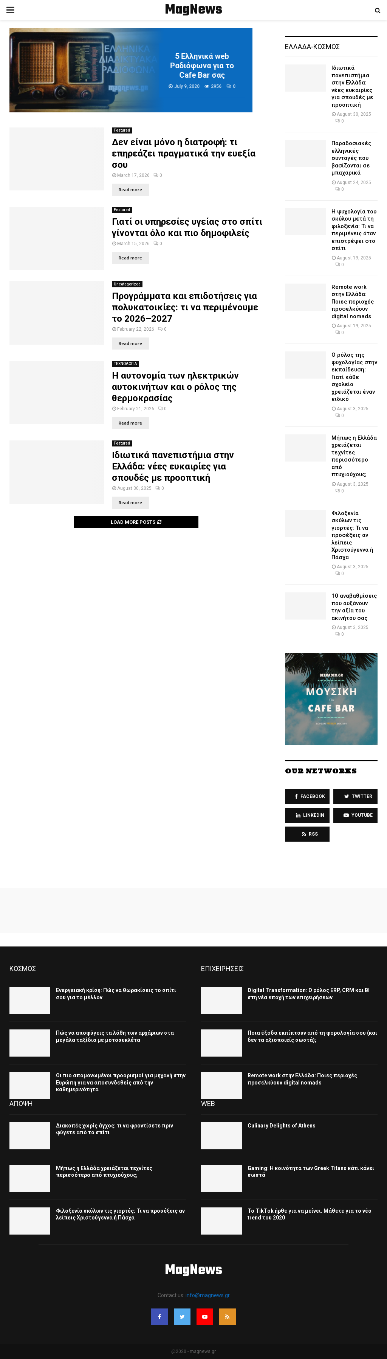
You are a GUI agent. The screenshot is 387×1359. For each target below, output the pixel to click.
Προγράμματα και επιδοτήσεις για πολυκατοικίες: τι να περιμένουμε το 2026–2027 (185, 307)
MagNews (193, 10)
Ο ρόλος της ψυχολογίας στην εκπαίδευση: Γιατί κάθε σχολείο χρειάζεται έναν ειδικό (354, 376)
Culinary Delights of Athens (282, 1126)
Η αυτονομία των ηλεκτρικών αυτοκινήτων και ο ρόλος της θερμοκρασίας (175, 386)
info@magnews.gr (208, 1295)
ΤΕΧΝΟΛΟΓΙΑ (125, 364)
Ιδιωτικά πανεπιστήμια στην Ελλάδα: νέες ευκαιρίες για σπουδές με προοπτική (173, 466)
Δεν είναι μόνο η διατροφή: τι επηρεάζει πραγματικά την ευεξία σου (183, 153)
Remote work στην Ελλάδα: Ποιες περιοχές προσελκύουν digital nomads (352, 302)
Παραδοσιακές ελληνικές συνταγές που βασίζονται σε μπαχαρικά (351, 158)
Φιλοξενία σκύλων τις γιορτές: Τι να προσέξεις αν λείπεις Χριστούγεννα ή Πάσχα (352, 535)
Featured (122, 130)
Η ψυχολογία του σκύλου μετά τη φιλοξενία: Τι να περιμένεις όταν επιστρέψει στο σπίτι (353, 230)
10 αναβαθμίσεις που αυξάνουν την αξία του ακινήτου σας (354, 606)
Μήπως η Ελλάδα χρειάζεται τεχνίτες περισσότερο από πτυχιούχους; (354, 456)
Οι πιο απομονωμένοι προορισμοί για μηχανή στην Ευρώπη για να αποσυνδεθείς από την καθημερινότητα (121, 1082)
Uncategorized (127, 284)
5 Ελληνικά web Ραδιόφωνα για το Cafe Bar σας (212, 66)
